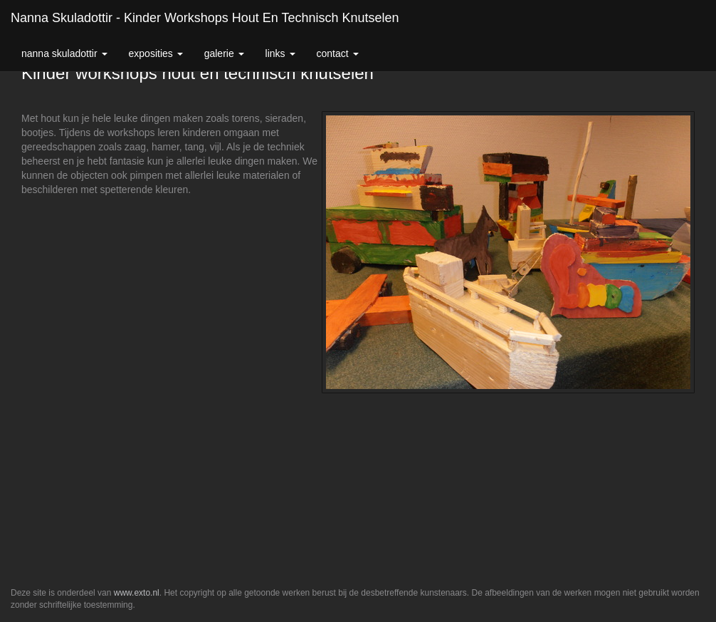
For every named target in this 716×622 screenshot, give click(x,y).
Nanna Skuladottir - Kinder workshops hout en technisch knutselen (205, 18)
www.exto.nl (136, 593)
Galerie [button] (224, 53)
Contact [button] (338, 53)
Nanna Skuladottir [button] (64, 53)
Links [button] (280, 53)
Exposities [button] (156, 53)
